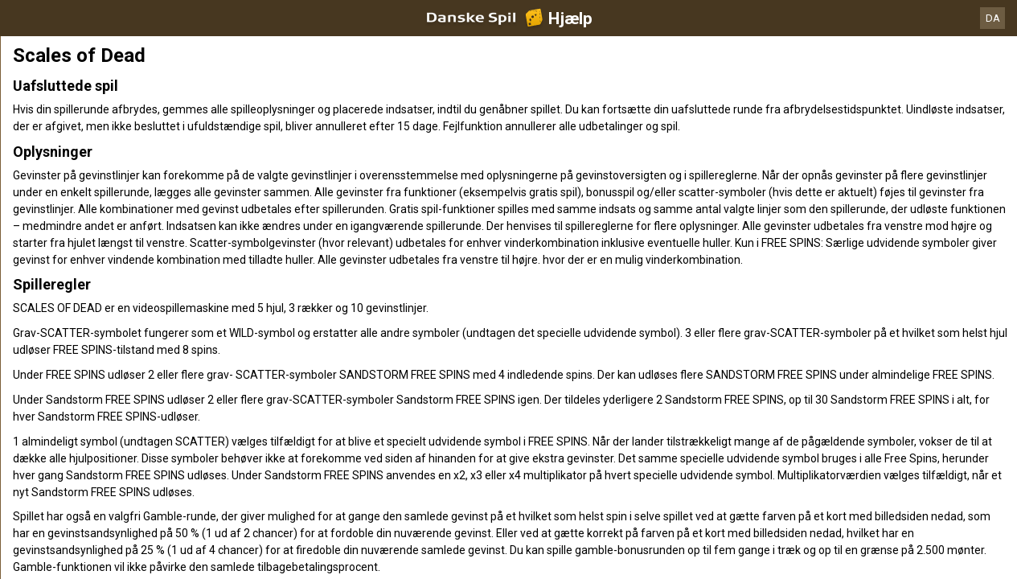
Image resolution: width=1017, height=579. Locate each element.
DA (993, 18)
